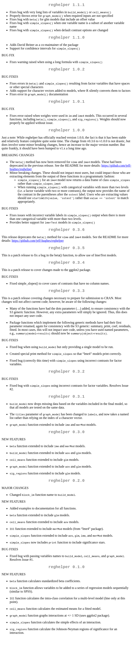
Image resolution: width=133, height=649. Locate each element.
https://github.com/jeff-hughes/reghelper (38, 245)
